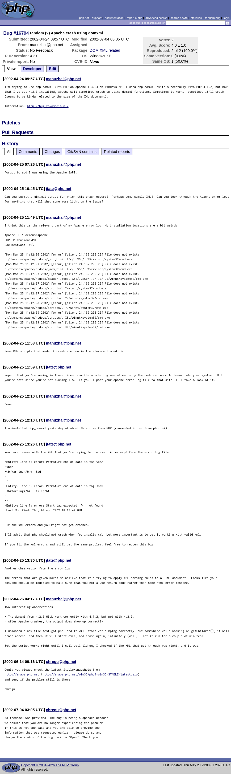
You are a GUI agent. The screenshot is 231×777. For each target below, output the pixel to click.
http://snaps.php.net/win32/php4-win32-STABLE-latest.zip (90, 674)
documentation (114, 17)
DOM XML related (105, 50)
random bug (212, 17)
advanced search (156, 17)
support (97, 17)
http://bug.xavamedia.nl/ (48, 106)
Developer (32, 69)
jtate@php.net (59, 189)
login (227, 17)
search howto (178, 17)
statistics (196, 17)
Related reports (117, 151)
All (9, 151)
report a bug (134, 17)
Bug (7, 33)
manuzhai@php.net (63, 79)
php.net (84, 17)
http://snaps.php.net (22, 674)
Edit (52, 69)
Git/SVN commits (81, 151)
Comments (28, 151)
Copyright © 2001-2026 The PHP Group (50, 765)
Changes (52, 151)
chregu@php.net (61, 661)
